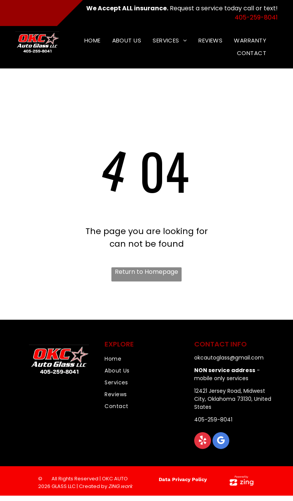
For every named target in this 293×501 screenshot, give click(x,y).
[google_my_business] (221, 441)
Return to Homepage (146, 271)
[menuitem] (92, 40)
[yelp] (202, 441)
